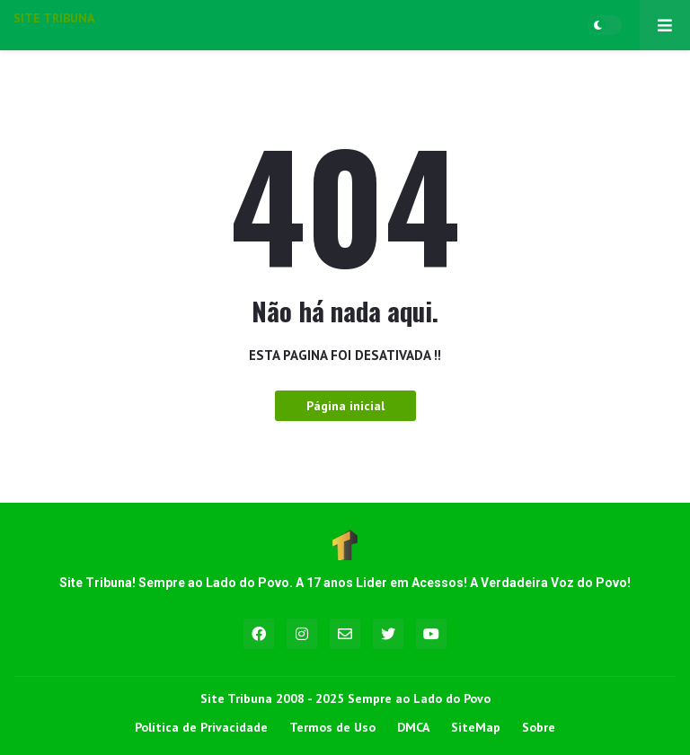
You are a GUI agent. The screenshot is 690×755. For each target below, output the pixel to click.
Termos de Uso (332, 727)
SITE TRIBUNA (53, 18)
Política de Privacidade (201, 727)
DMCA (413, 727)
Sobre (538, 727)
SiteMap (475, 727)
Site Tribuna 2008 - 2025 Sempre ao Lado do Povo (345, 698)
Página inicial (345, 406)
